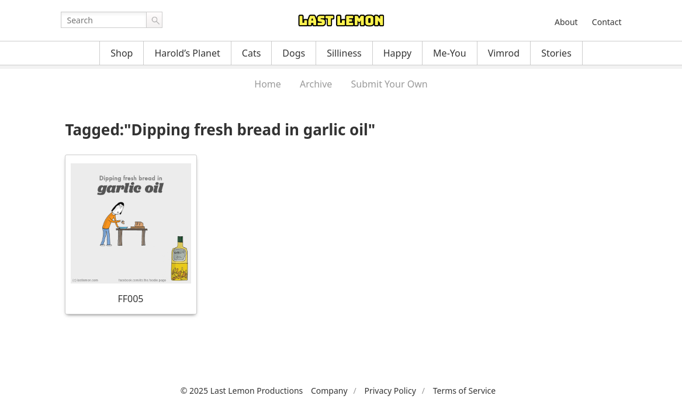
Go (154, 20)
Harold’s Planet (187, 53)
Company (329, 390)
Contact (607, 21)
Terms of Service (464, 390)
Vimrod (504, 53)
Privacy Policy (390, 390)
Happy (397, 53)
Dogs (293, 53)
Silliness (344, 53)
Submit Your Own (389, 84)
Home (267, 84)
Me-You (449, 53)
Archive (316, 84)
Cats (251, 53)
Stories (556, 53)
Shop (121, 53)
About (566, 21)
